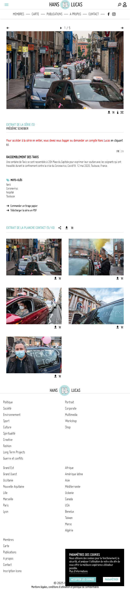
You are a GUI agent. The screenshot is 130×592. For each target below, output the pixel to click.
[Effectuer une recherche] (119, 4)
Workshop (71, 421)
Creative (8, 440)
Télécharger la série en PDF (23, 210)
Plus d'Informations (78, 571)
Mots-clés (16, 180)
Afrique (69, 468)
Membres (18, 14)
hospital (10, 192)
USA (67, 505)
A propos (75, 14)
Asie (67, 480)
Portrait (69, 402)
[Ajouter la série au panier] (72, 227)
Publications (54, 14)
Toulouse (10, 196)
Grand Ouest (10, 474)
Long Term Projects (14, 452)
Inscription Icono (12, 571)
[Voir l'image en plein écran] (122, 112)
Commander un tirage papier (24, 206)
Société (7, 408)
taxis (8, 184)
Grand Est (8, 468)
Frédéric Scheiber (17, 128)
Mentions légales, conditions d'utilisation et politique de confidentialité (65, 587)
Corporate (70, 408)
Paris (6, 505)
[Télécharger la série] (66, 227)
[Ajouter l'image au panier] (113, 112)
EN (122, 151)
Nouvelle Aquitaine (13, 486)
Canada (69, 499)
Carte (35, 14)
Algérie (69, 530)
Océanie (69, 493)
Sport (6, 421)
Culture (7, 427)
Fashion (7, 446)
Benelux (69, 511)
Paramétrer (111, 579)
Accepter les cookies (82, 579)
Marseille (8, 499)
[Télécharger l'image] (109, 112)
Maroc (68, 524)
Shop (68, 427)
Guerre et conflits (13, 458)
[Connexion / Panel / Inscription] (125, 4)
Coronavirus (12, 188)
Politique (8, 402)
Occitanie (8, 480)
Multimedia (71, 415)
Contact (94, 14)
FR (118, 151)
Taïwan (69, 518)
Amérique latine (74, 474)
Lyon (5, 511)
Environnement (11, 415)
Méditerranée (72, 486)
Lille (5, 493)
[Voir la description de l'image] (117, 112)
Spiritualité (9, 433)
